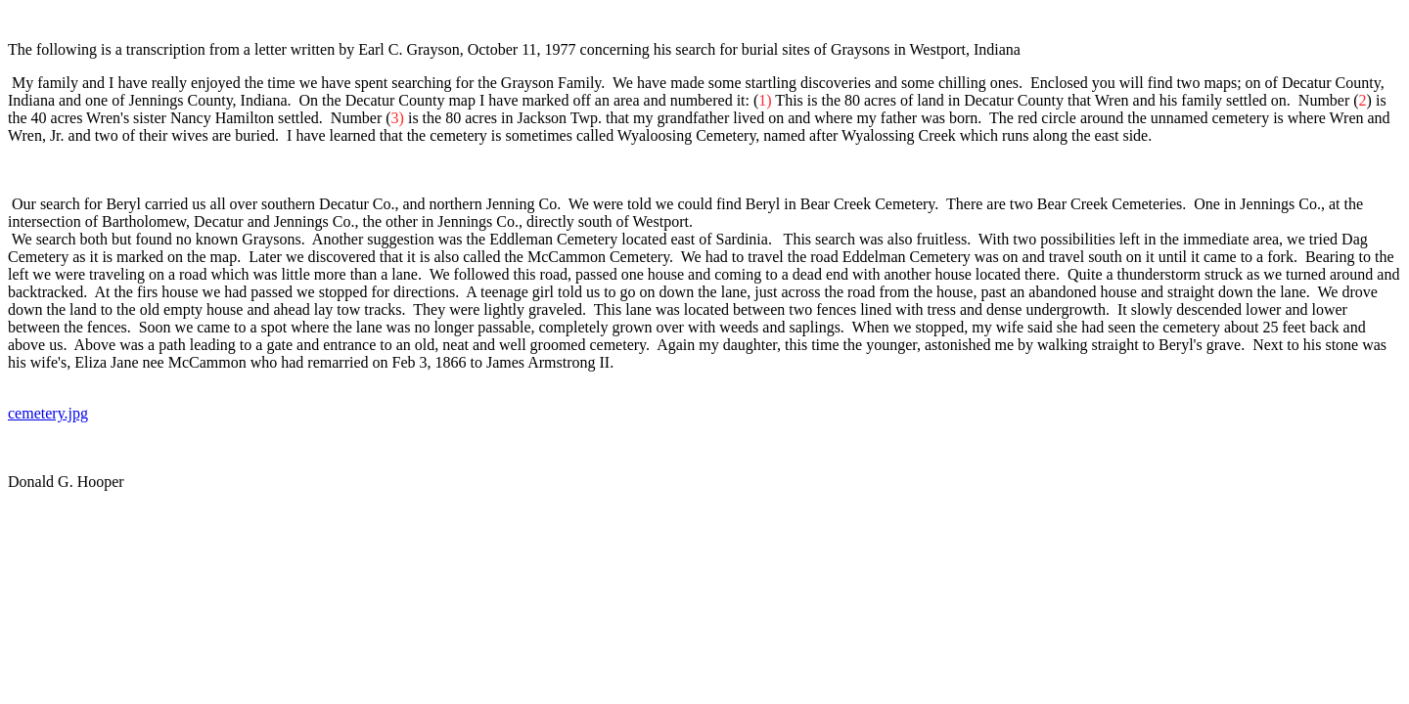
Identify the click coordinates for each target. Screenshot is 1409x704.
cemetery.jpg (48, 413)
